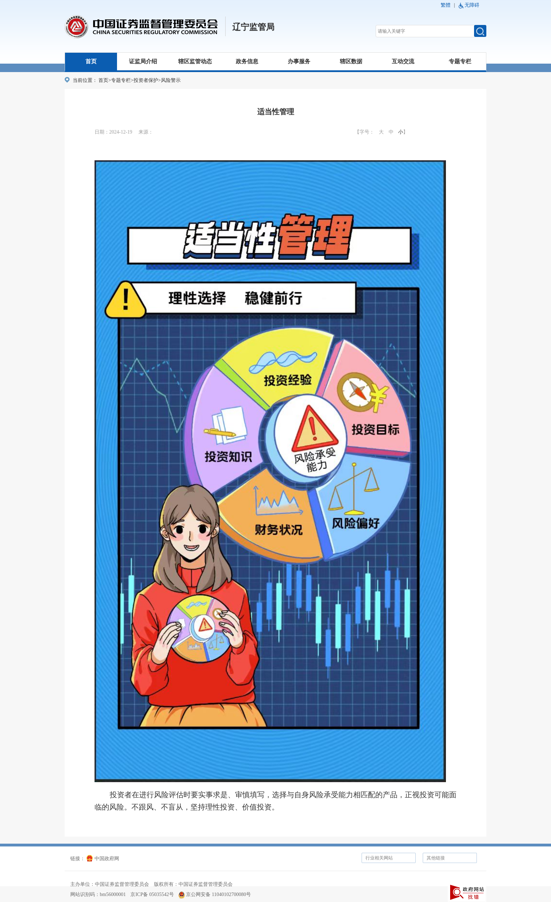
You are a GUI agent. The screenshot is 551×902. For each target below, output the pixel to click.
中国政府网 (102, 858)
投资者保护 (146, 80)
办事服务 (299, 61)
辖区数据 (351, 61)
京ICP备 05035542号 (152, 894)
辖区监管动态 (195, 61)
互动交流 (403, 61)
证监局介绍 (143, 61)
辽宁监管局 (253, 27)
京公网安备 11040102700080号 (215, 894)
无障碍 (472, 5)
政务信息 (247, 61)
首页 (91, 61)
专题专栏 (460, 61)
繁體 (445, 5)
